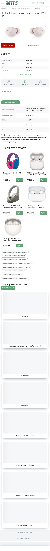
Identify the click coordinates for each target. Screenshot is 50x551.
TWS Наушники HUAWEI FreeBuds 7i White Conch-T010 (12, 241)
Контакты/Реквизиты (25, 533)
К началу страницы (25, 538)
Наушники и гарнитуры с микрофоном (15, 278)
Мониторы (25, 406)
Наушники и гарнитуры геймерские (14, 256)
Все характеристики (25, 75)
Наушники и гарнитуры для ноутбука (15, 259)
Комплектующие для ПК (25, 435)
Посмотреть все (8, 288)
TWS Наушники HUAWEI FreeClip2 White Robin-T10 (36, 174)
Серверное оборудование (25, 495)
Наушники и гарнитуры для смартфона (15, 267)
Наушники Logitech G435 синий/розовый (12, 174)
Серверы (25, 316)
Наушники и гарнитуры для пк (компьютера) (17, 263)
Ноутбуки (25, 376)
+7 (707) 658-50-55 (36, 3)
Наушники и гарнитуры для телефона (15, 271)
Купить (19, 180)
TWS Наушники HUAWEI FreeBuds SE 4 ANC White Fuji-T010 (36, 208)
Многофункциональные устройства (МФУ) (25, 346)
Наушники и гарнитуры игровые (13, 274)
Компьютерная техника (25, 465)
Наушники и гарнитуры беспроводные (15, 252)
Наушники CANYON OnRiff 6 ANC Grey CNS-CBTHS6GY (13, 207)
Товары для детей (25, 525)
